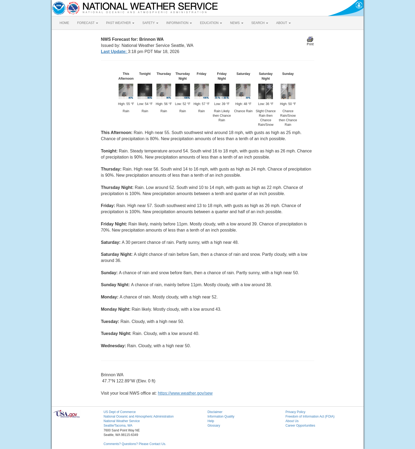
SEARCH (259, 23)
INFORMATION (179, 23)
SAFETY (150, 23)
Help (211, 421)
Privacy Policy (295, 412)
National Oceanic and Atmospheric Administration (139, 416)
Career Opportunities (300, 425)
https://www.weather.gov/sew (185, 393)
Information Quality (221, 416)
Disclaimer (215, 412)
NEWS (236, 23)
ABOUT (283, 23)
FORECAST (87, 23)
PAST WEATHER (120, 23)
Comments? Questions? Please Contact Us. (135, 444)
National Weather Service (122, 421)
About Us (292, 421)
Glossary (214, 425)
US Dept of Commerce (120, 412)
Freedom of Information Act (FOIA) (310, 416)
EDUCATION (211, 23)
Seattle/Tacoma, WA (118, 425)
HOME (64, 23)
